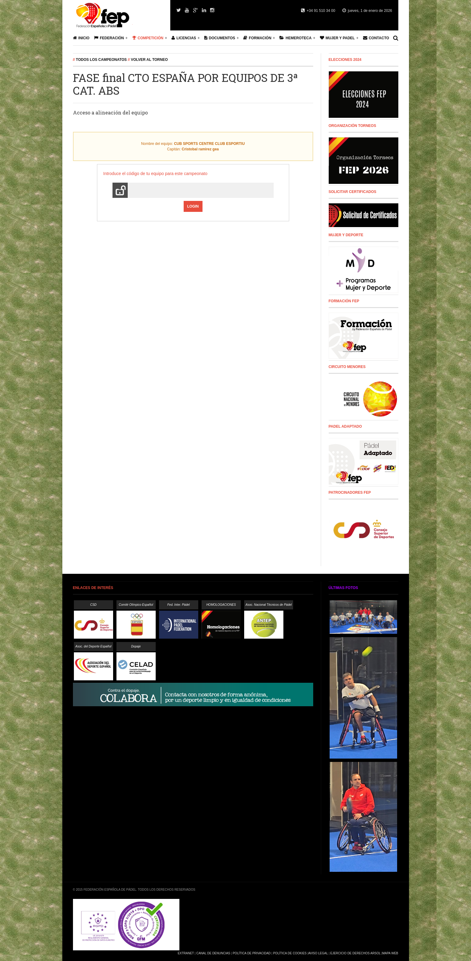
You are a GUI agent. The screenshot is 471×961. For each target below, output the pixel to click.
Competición (148, 38)
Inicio (81, 38)
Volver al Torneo (149, 60)
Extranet (186, 953)
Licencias (183, 38)
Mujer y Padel (337, 38)
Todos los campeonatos (101, 60)
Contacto (376, 38)
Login (193, 206)
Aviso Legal (318, 953)
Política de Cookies (289, 953)
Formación (257, 38)
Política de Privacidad (252, 953)
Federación (109, 38)
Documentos (219, 38)
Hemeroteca (295, 38)
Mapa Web (390, 953)
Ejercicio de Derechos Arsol (355, 953)
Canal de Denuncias (213, 953)
